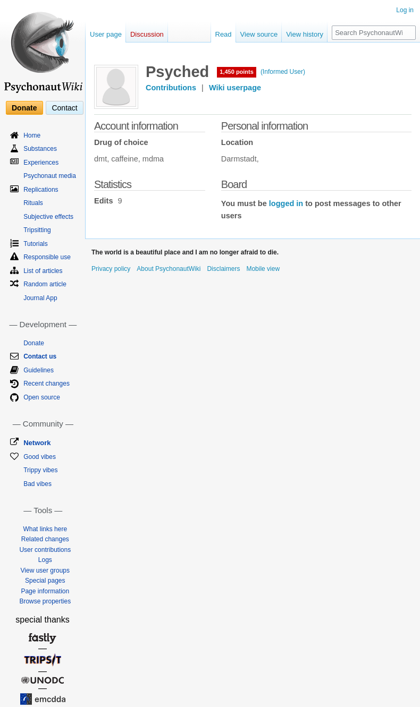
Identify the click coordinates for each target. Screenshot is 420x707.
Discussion (147, 34)
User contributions (45, 549)
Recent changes (46, 383)
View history (304, 34)
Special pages (45, 580)
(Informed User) (283, 71)
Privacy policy (110, 268)
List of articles (42, 271)
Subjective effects (48, 216)
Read (223, 34)
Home (31, 135)
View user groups (45, 570)
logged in (286, 203)
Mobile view (263, 268)
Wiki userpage (235, 87)
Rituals (33, 203)
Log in (405, 10)
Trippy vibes (40, 470)
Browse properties (45, 601)
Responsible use (47, 257)
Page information (45, 591)
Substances (40, 148)
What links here (45, 529)
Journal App (40, 298)
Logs (45, 560)
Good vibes (39, 457)
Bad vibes (37, 484)
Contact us (39, 356)
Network (37, 443)
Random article (44, 284)
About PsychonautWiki (168, 268)
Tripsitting (37, 230)
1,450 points (237, 72)
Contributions (171, 87)
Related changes (45, 539)
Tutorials (35, 244)
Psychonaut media (49, 176)
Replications (40, 189)
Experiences (40, 162)
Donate (24, 108)
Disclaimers (223, 268)
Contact (64, 108)
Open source (41, 397)
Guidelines (38, 370)
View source (259, 34)
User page (106, 34)
